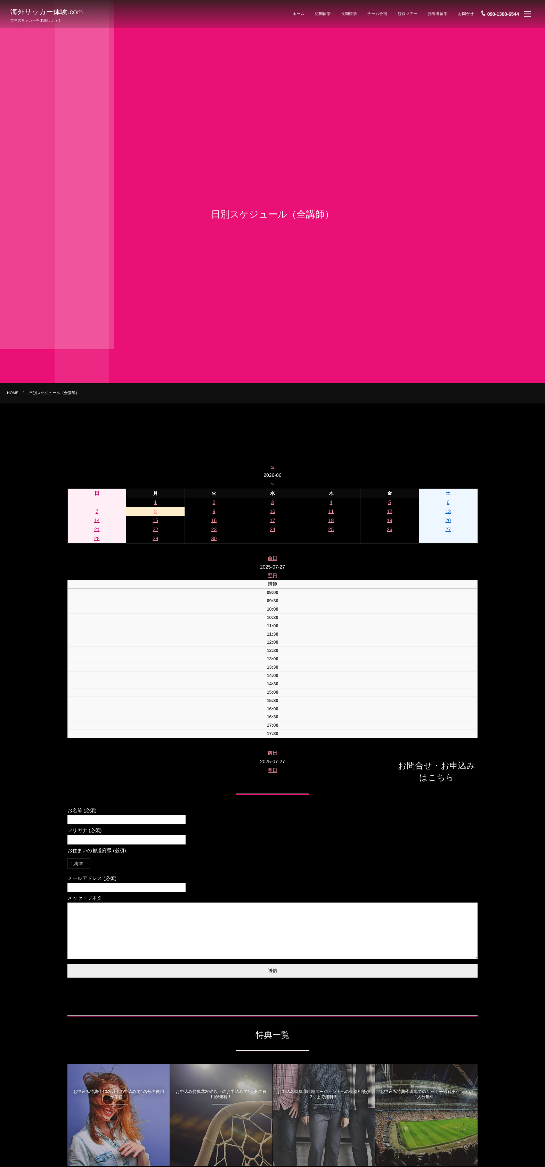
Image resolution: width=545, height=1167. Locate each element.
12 (389, 511)
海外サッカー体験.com (46, 11)
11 (331, 511)
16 (214, 520)
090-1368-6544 (503, 12)
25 (331, 529)
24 (272, 529)
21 (97, 529)
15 (155, 520)
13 (448, 511)
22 (155, 529)
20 (448, 520)
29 (155, 538)
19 (389, 520)
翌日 (272, 575)
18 (331, 520)
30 (214, 538)
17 (272, 520)
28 (97, 538)
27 (448, 529)
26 (389, 529)
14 (97, 520)
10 (272, 511)
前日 (272, 558)
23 (214, 529)
